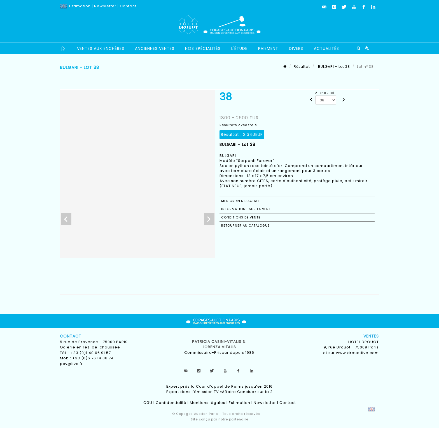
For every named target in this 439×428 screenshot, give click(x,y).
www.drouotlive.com (357, 352)
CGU (147, 402)
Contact (128, 6)
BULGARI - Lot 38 (333, 66)
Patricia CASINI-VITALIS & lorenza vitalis (219, 344)
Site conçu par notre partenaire (219, 419)
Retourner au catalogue (245, 225)
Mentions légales (207, 402)
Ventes (371, 336)
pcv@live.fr (71, 363)
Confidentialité (171, 402)
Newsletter (105, 6)
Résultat (302, 66)
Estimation (80, 6)
